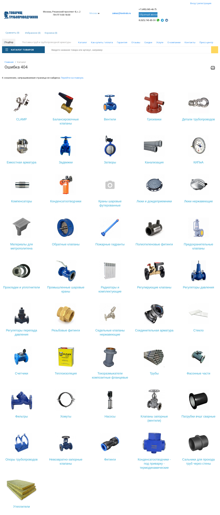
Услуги (159, 42)
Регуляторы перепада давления (21, 332)
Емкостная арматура (21, 162)
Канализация (154, 162)
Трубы (154, 373)
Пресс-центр (206, 42)
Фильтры (21, 416)
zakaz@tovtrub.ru (121, 13)
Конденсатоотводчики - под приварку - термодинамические (154, 463)
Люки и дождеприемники (154, 201)
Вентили (110, 119)
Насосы (110, 416)
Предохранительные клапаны (198, 246)
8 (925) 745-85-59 (147, 20)
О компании (174, 42)
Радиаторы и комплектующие (110, 289)
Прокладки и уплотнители (21, 287)
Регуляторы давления (198, 287)
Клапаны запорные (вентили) (154, 418)
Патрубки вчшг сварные (198, 416)
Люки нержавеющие (198, 201)
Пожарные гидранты (110, 244)
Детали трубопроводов (198, 119)
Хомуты (65, 416)
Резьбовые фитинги (66, 330)
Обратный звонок (148, 14)
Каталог (82, 42)
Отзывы (135, 42)
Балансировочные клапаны (66, 121)
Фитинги (110, 459)
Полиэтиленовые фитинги (154, 244)
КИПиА (198, 162)
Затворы (110, 162)
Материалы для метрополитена (21, 246)
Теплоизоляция (66, 373)
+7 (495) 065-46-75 (148, 9)
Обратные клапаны (65, 244)
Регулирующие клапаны (154, 287)
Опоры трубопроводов (21, 459)
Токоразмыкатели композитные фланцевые (110, 375)
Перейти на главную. (72, 77)
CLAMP (21, 119)
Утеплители (21, 506)
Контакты (190, 42)
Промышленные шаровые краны (65, 289)
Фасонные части (198, 373)
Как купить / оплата (102, 42)
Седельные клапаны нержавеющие (110, 332)
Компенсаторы (21, 201)
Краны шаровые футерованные (109, 203)
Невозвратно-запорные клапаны (65, 461)
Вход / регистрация (200, 3)
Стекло (198, 330)
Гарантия (122, 42)
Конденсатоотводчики (65, 201)
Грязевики (154, 119)
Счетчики (21, 373)
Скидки (148, 42)
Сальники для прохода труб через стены (198, 461)
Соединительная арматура (154, 330)
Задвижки (66, 162)
